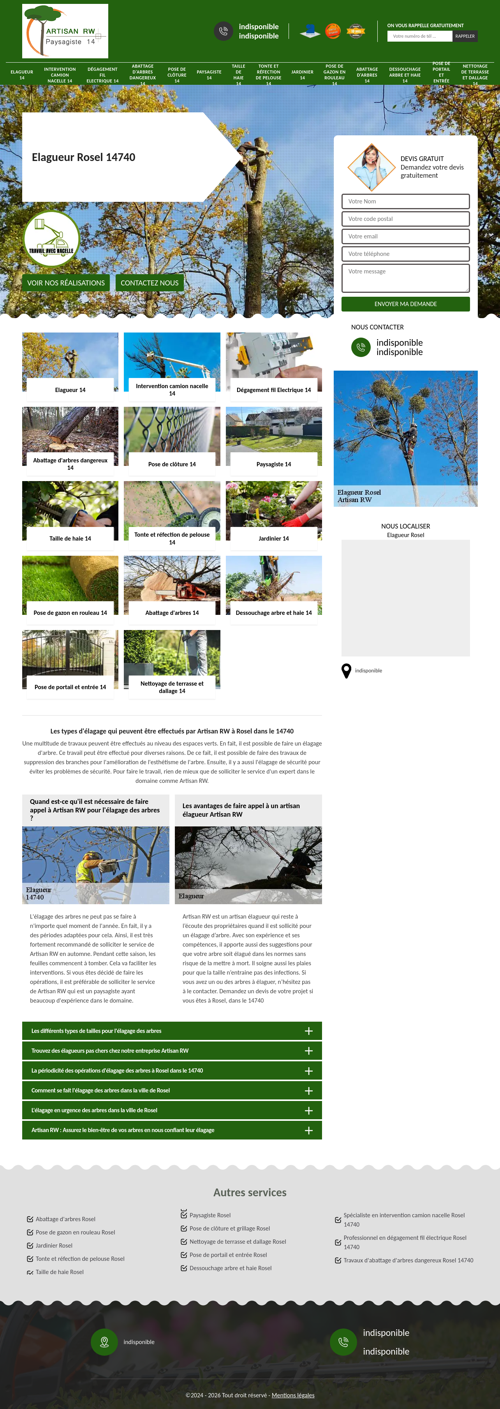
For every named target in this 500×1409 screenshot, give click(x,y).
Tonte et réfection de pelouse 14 (269, 75)
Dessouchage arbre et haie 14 (405, 75)
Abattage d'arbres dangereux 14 (143, 75)
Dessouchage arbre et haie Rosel (230, 1268)
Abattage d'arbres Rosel (65, 1219)
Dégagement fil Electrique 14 (103, 75)
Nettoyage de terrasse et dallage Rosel (238, 1241)
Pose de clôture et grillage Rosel (230, 1228)
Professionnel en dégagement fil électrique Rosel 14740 (405, 1242)
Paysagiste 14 (209, 75)
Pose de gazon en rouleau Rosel (75, 1232)
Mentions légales (293, 1395)
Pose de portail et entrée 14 (442, 75)
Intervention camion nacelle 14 (60, 75)
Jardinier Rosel (54, 1245)
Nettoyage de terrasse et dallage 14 (475, 75)
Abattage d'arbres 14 (367, 75)
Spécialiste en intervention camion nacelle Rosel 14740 (404, 1219)
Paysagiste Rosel (210, 1215)
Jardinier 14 (302, 75)
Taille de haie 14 (238, 75)
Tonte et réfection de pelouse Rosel (80, 1258)
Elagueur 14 (22, 75)
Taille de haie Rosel (60, 1272)
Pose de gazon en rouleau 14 (335, 75)
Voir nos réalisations (66, 282)
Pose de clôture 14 (177, 75)
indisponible (259, 26)
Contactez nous (150, 282)
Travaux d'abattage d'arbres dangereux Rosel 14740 (409, 1260)
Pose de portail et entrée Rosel (228, 1254)
